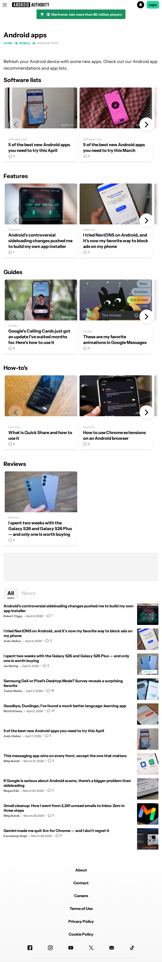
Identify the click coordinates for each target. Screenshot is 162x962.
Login (153, 5)
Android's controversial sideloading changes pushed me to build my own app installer (41, 221)
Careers (81, 895)
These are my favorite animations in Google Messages (116, 317)
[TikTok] (132, 947)
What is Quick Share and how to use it (41, 412)
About (81, 870)
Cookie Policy (81, 934)
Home (8, 43)
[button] (81, 5)
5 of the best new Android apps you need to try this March (116, 124)
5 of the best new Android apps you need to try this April (41, 124)
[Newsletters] (111, 947)
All (10, 593)
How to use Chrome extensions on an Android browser (116, 412)
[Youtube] (70, 947)
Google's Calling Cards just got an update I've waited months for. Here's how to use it (41, 317)
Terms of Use (81, 908)
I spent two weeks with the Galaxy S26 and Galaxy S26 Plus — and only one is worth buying (41, 508)
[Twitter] (91, 947)
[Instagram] (50, 947)
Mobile (24, 43)
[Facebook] (30, 947)
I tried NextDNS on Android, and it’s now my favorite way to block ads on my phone (116, 221)
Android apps (47, 43)
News (28, 593)
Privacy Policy (81, 921)
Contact (81, 882)
